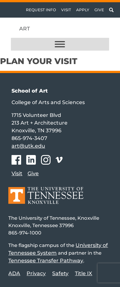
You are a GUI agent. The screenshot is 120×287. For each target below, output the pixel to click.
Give (99, 9)
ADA (14, 273)
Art (24, 29)
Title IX (83, 273)
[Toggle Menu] (60, 44)
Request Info (41, 9)
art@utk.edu (28, 146)
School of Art (30, 91)
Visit (66, 9)
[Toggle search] (111, 10)
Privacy (36, 273)
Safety (60, 273)
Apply (82, 9)
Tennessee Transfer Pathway (45, 261)
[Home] (46, 200)
